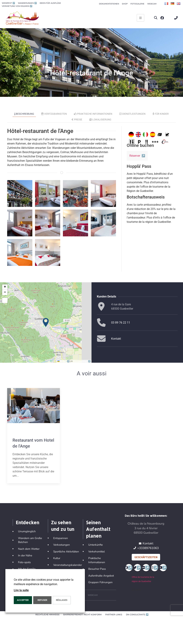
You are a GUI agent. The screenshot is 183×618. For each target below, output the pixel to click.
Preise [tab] (77, 119)
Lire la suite (21, 590)
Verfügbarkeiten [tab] (54, 113)
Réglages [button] (61, 600)
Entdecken (27, 522)
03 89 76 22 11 (120, 322)
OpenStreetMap (82, 361)
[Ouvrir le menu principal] (140, 18)
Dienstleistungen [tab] (132, 113)
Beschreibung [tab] (24, 113)
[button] (156, 18)
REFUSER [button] (42, 600)
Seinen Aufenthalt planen (98, 529)
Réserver (137, 155)
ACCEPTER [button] (23, 600)
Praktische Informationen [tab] (93, 113)
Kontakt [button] (116, 338)
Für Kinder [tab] (161, 113)
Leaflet (63, 361)
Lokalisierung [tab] (100, 119)
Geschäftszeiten (145, 557)
